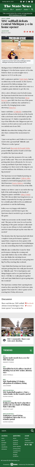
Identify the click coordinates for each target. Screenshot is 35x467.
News (5, 9)
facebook (29, 303)
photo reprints (17, 446)
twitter (28, 306)
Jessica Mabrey (17, 183)
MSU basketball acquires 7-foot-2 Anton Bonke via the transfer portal (16, 393)
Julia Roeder (7, 385)
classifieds (4, 447)
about (14, 438)
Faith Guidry (24, 79)
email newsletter (29, 442)
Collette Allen (25, 178)
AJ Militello (17, 112)
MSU (4, 356)
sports (3, 440)
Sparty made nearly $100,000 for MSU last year (16, 359)
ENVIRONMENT (7, 401)
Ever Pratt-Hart (8, 409)
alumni (26, 438)
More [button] (26, 9)
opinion (3, 444)
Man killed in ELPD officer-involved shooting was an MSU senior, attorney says (17, 370)
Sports (18, 9)
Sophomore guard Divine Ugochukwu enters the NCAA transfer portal (14, 417)
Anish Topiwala (8, 375)
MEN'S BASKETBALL (8, 390)
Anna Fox (12, 108)
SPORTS (3, 18)
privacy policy (16, 448)
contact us (27, 440)
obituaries (4, 449)
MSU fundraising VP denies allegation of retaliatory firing (15, 382)
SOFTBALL (8, 18)
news (2, 438)
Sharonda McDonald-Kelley (20, 148)
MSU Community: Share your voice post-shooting (18, 340)
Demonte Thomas (8, 362)
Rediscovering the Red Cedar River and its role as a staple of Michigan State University (16, 405)
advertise (15, 440)
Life (11, 9)
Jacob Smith (5, 31)
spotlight (3, 442)
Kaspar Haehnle (8, 396)
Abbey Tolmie (25, 194)
